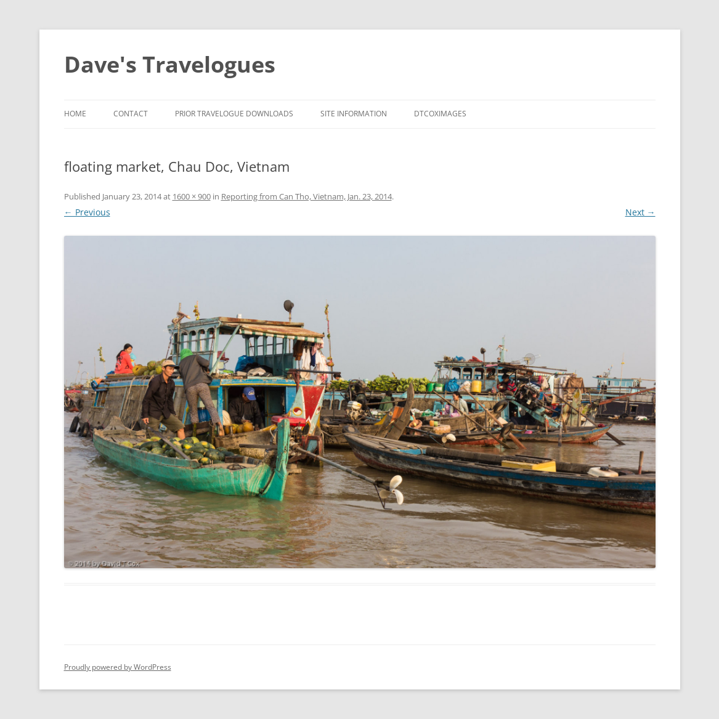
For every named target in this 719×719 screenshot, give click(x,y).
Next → (640, 212)
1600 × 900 (192, 196)
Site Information (353, 113)
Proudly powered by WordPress (117, 667)
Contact (130, 113)
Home (75, 113)
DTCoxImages (440, 113)
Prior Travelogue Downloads (234, 113)
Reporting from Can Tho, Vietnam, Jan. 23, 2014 (306, 196)
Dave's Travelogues (169, 64)
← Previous (87, 212)
